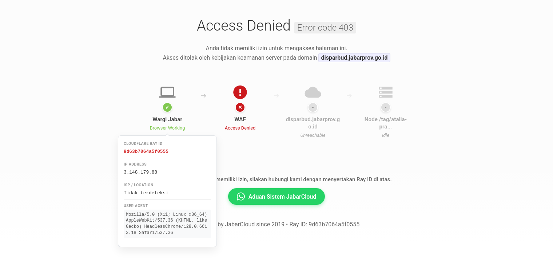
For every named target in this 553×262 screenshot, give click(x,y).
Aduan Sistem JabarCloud (277, 196)
